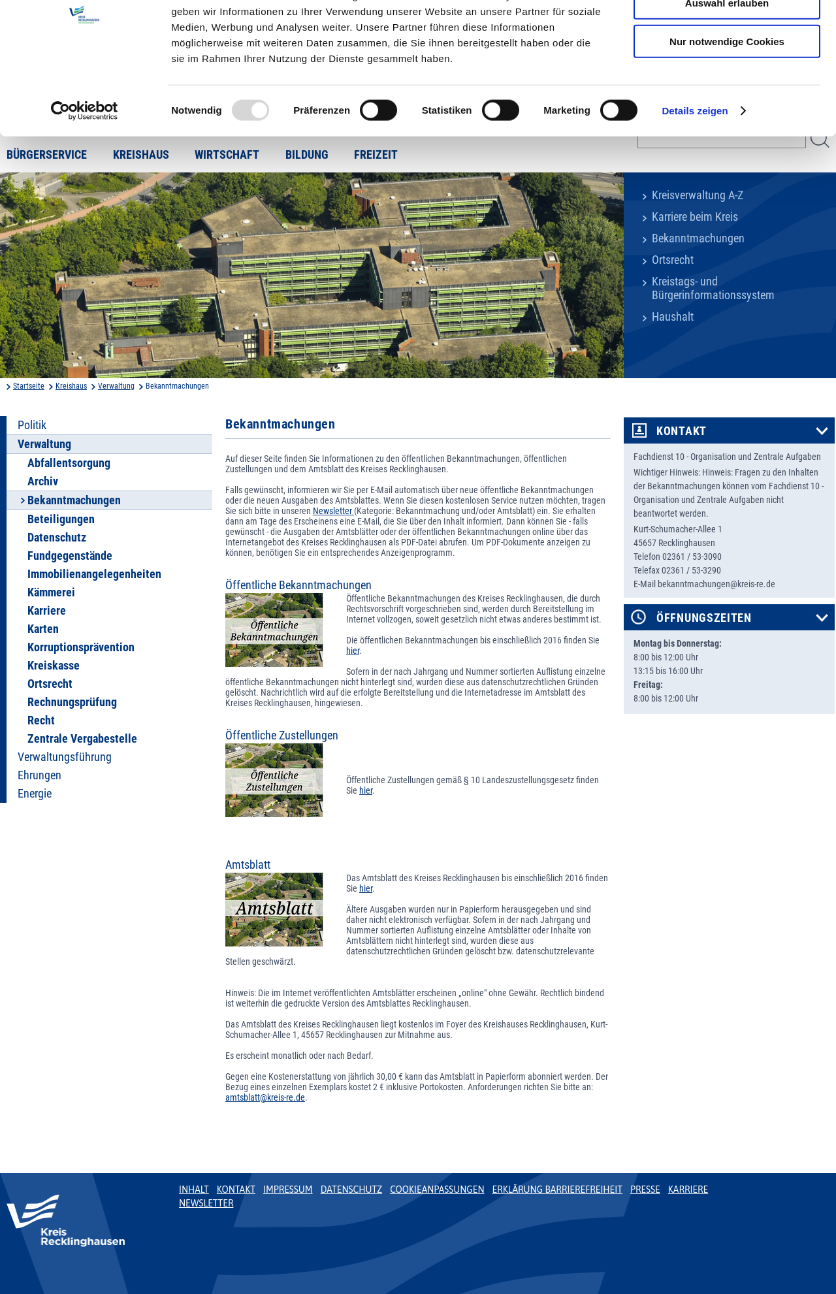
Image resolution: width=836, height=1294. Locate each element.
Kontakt (681, 431)
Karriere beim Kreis (695, 216)
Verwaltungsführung (65, 757)
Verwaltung (116, 386)
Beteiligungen (61, 519)
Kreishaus (71, 386)
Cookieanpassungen (437, 1189)
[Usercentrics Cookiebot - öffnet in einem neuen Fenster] (84, 179)
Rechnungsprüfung (72, 702)
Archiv (42, 481)
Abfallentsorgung (68, 463)
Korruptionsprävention (81, 647)
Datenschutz (56, 537)
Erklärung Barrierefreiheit (557, 1189)
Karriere (46, 610)
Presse (645, 1189)
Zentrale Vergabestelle (82, 738)
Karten (43, 629)
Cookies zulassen (727, 32)
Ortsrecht (673, 260)
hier (352, 650)
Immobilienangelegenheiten (94, 574)
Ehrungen (39, 775)
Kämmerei (51, 592)
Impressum (288, 1189)
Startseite (28, 386)
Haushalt (673, 316)
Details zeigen (695, 178)
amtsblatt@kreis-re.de (265, 1097)
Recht (41, 720)
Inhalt (194, 1189)
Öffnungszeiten (704, 617)
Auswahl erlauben (727, 70)
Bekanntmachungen (698, 238)
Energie (35, 793)
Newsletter (333, 511)
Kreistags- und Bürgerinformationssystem (713, 288)
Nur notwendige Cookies (726, 108)
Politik (32, 425)
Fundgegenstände (69, 555)
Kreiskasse (53, 665)
